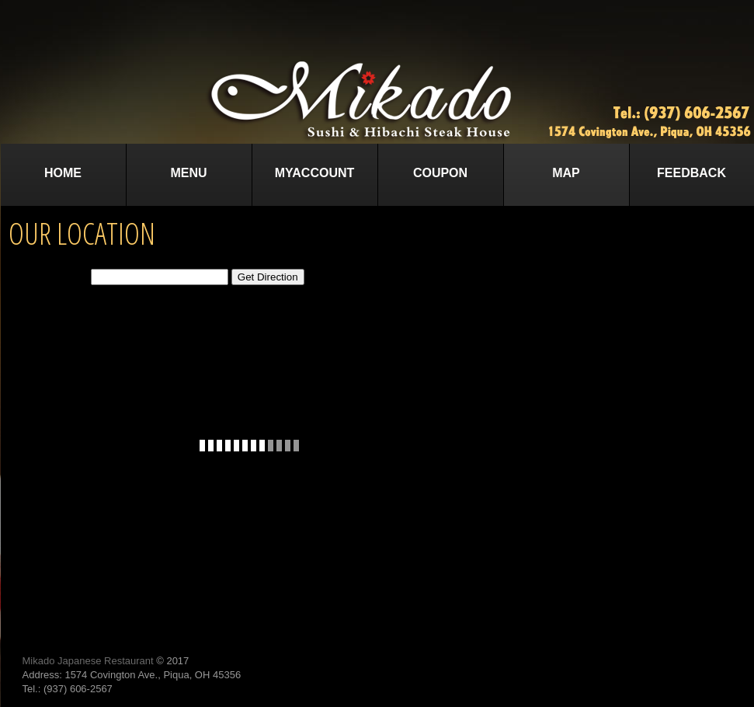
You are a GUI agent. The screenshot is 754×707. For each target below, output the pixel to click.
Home (63, 172)
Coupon (440, 172)
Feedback (691, 172)
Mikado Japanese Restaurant (88, 661)
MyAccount (315, 172)
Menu (188, 172)
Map (566, 172)
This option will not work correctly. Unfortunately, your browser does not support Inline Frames (250, 445)
